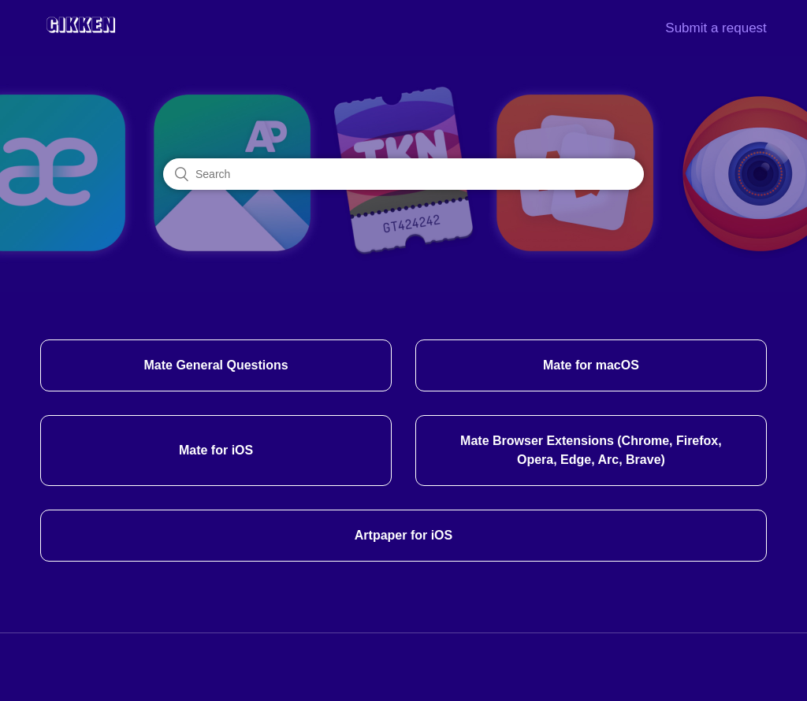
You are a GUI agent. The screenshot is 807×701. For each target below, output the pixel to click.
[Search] (403, 174)
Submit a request (716, 27)
